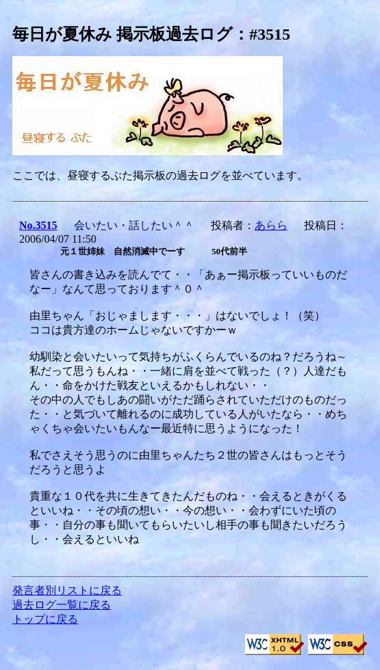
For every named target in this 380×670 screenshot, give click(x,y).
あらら (271, 225)
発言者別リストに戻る (67, 590)
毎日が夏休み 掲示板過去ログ (122, 34)
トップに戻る (45, 619)
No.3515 (38, 225)
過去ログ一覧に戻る (61, 605)
